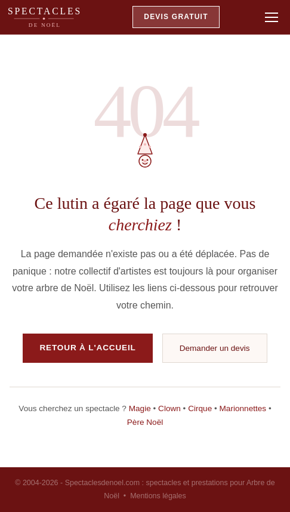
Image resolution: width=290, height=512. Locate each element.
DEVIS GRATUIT (176, 17)
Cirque (200, 408)
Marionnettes (243, 408)
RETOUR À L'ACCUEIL (87, 347)
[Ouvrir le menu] (271, 17)
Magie (140, 408)
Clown (169, 408)
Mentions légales (158, 496)
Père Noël (145, 422)
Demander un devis (215, 348)
